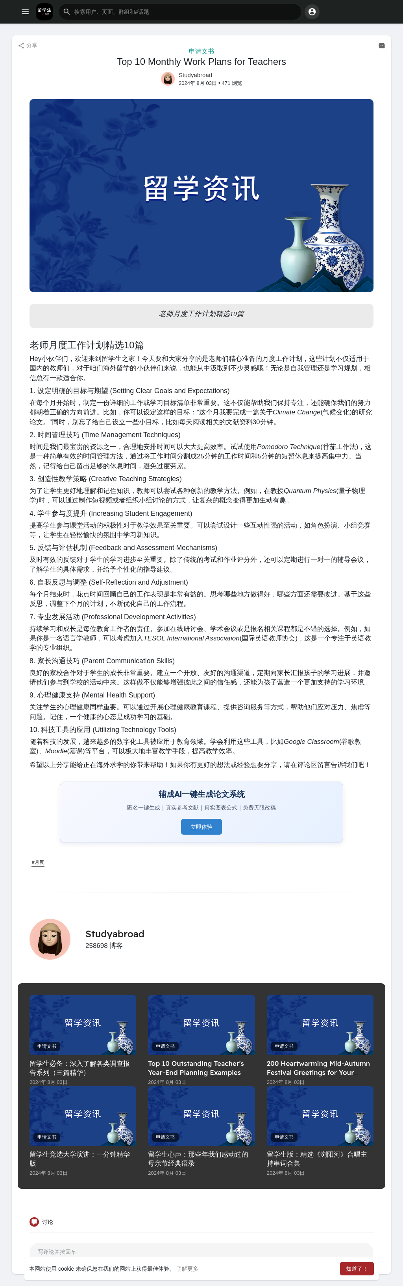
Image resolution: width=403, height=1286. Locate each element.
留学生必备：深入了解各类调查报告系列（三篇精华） (80, 1067)
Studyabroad (195, 75)
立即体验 (201, 827)
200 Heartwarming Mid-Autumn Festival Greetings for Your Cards (318, 1072)
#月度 (38, 862)
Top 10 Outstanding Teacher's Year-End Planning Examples (196, 1067)
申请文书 (201, 51)
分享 (27, 45)
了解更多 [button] (187, 1269)
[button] (180, 12)
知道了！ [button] (357, 1269)
